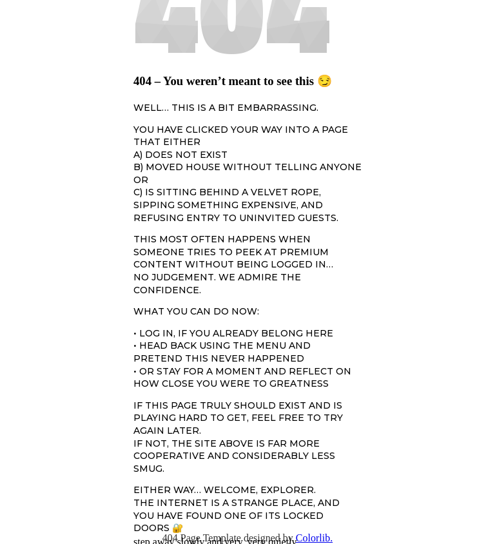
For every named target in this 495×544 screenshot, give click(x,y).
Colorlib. (314, 537)
